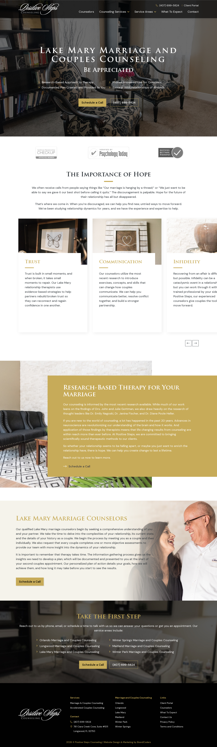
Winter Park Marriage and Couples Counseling (143, 652)
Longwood (120, 707)
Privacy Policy (167, 721)
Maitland (119, 717)
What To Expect (171, 12)
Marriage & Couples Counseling (86, 703)
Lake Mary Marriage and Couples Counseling (69, 652)
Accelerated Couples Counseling (87, 707)
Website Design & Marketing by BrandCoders (127, 742)
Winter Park (121, 721)
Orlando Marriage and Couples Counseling (68, 640)
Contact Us (166, 717)
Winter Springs (123, 726)
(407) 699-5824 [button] (124, 103)
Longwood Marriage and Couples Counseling (70, 646)
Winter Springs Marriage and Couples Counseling (145, 640)
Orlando (119, 703)
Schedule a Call (92, 103)
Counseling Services (112, 12)
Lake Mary (120, 712)
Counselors (86, 12)
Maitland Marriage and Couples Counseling (141, 646)
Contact (193, 12)
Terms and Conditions (171, 726)
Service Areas (143, 12)
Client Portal (166, 703)
